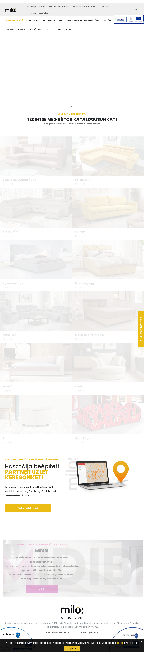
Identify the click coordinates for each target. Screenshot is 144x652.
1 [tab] (71, 107)
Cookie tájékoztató (89, 632)
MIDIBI (41, 589)
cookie (120, 642)
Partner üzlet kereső (27, 508)
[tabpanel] (72, 70)
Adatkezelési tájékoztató (58, 632)
